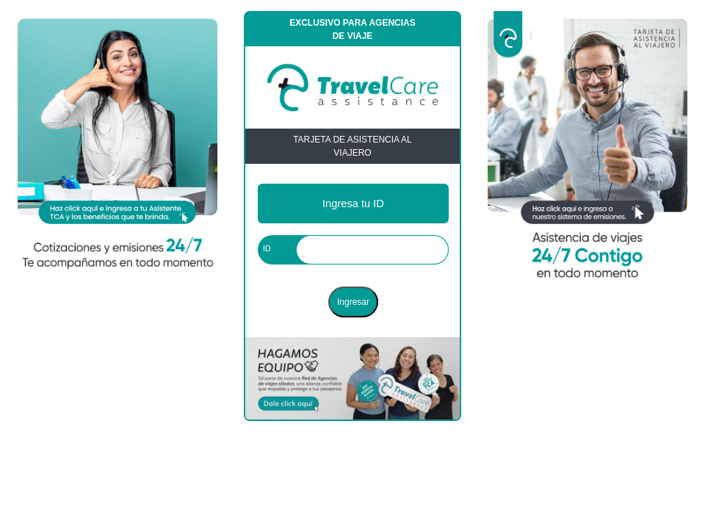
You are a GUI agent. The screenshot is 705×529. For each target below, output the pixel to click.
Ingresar (353, 302)
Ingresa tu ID (353, 203)
